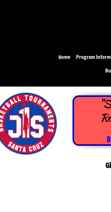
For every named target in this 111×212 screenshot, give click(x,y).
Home (64, 57)
